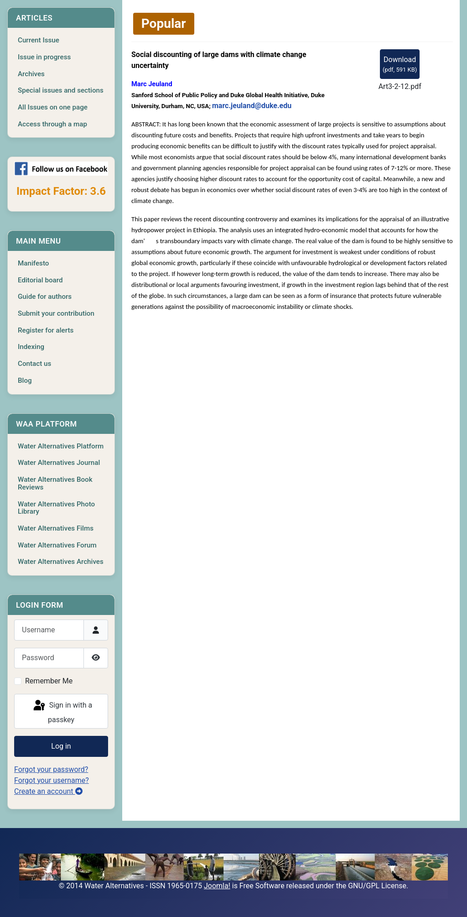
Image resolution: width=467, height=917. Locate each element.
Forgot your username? (51, 780)
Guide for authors (45, 296)
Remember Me (49, 681)
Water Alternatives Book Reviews (55, 483)
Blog (25, 380)
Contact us (34, 364)
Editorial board (40, 280)
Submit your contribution (56, 313)
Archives (31, 74)
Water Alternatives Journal (59, 462)
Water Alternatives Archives (61, 561)
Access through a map (52, 124)
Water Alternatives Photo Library (56, 508)
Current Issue (38, 40)
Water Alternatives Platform (61, 446)
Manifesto (33, 263)
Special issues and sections (61, 90)
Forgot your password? (51, 769)
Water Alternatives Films (55, 528)
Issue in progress (44, 57)
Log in (61, 746)
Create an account (48, 791)
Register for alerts (45, 330)
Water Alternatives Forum (57, 545)
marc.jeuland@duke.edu (251, 105)
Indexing (31, 347)
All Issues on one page (53, 107)
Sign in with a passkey (62, 711)
